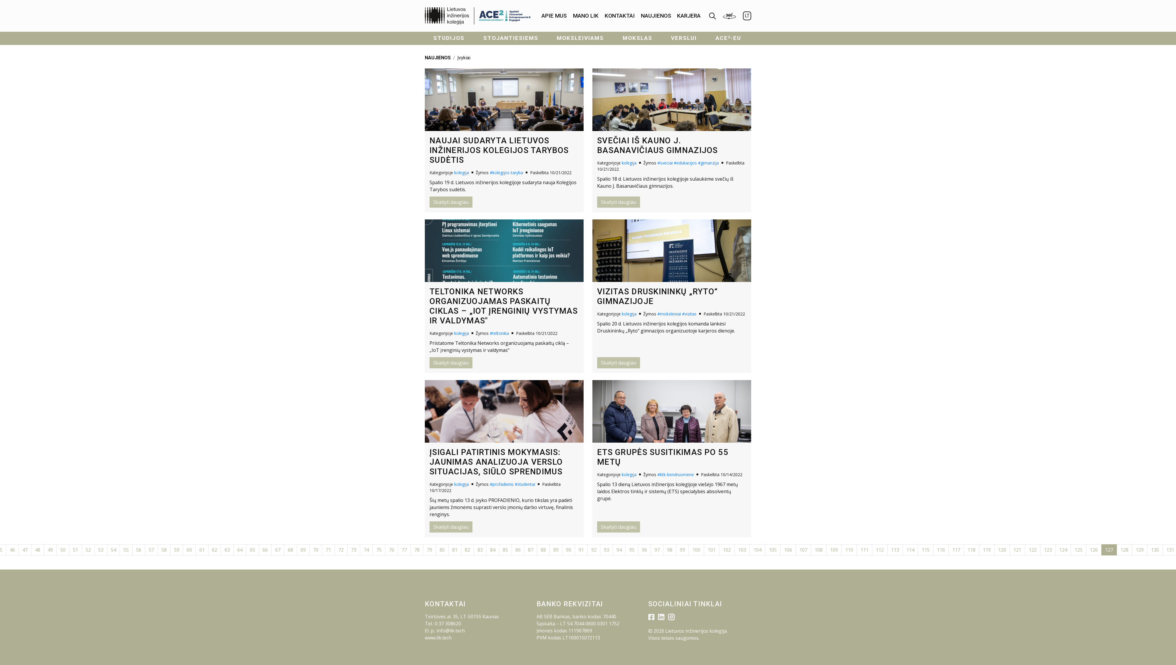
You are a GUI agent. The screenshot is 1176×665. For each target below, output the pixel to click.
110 (849, 550)
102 (727, 550)
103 (742, 550)
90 (568, 550)
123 (1048, 550)
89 (556, 550)
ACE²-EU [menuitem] (728, 38)
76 (391, 550)
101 (712, 550)
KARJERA (689, 15)
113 (895, 550)
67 (277, 550)
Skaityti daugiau (451, 202)
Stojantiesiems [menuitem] (510, 38)
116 (941, 550)
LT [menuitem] (747, 16)
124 (1063, 550)
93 (606, 550)
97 (657, 550)
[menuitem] (554, 16)
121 (1017, 550)
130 (1155, 550)
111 (864, 550)
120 (1002, 550)
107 (803, 550)
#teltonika (499, 333)
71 (328, 550)
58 (164, 550)
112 (880, 550)
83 (480, 550)
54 (113, 550)
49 (50, 550)
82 (467, 550)
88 (543, 550)
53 (100, 550)
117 (956, 550)
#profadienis (502, 484)
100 (696, 550)
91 (581, 550)
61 (202, 550)
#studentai (525, 484)
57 (151, 550)
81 (454, 550)
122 (1033, 550)
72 (341, 550)
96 (644, 550)
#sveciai (665, 163)
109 (834, 550)
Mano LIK (586, 15)
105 (773, 550)
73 (353, 550)
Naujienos (656, 15)
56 (138, 550)
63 (227, 550)
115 (926, 550)
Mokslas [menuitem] (637, 38)
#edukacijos (685, 163)
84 (492, 550)
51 (75, 550)
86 (518, 550)
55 (126, 550)
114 (910, 550)
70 (315, 550)
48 (37, 550)
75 (379, 550)
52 (88, 550)
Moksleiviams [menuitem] (580, 38)
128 (1124, 550)
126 (1094, 550)
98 (669, 550)
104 (757, 550)
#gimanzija (708, 163)
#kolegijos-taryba (506, 172)
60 (189, 550)
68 (290, 550)
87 (530, 550)
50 (63, 550)
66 (265, 550)
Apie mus (554, 15)
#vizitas (689, 314)
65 (252, 550)
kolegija (461, 172)
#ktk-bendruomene (675, 474)
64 (240, 550)
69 (303, 550)
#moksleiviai (669, 314)
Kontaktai (620, 15)
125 (1079, 550)
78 (417, 550)
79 (429, 550)
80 (442, 550)
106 (788, 550)
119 (987, 550)
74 (366, 550)
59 (176, 550)
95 (631, 550)
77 (404, 550)
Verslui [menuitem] (684, 38)
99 (682, 550)
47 (25, 550)
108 (819, 550)
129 (1140, 550)
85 (505, 550)
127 (1109, 550)
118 (971, 550)
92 (594, 550)
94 (619, 550)
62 (214, 550)
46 (12, 550)
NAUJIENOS (438, 58)
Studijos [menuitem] (449, 38)
